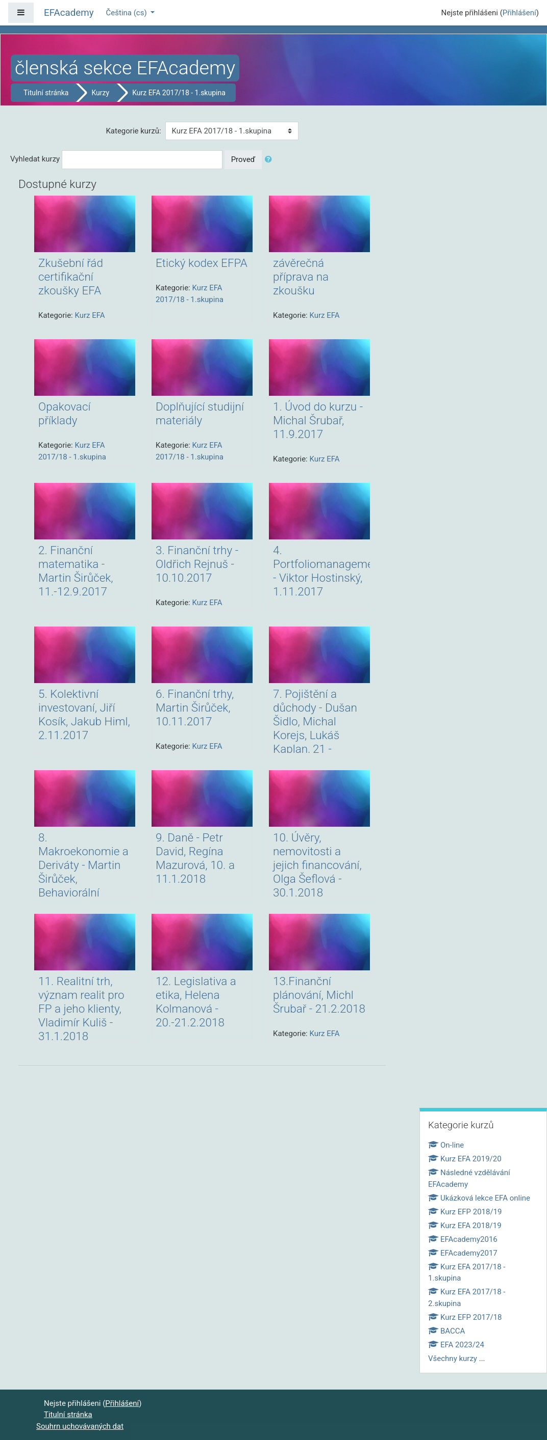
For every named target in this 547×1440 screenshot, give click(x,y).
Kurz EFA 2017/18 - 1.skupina (179, 93)
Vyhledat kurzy (35, 159)
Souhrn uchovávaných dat (79, 1426)
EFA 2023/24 (456, 1344)
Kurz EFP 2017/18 (465, 1317)
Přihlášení (519, 12)
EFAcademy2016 (463, 1239)
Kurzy (100, 93)
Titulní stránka (45, 93)
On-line (446, 1145)
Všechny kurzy (452, 1358)
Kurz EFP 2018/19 (465, 1211)
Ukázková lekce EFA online (479, 1198)
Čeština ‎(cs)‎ (127, 12)
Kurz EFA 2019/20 (465, 1158)
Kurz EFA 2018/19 (465, 1225)
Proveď (243, 159)
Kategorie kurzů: (133, 130)
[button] (270, 159)
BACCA (446, 1331)
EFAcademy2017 (463, 1253)
